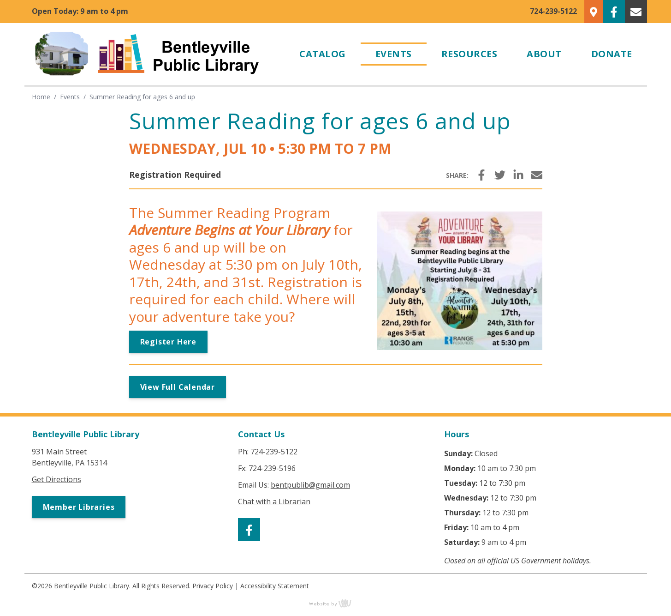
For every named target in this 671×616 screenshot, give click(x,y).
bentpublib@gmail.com (310, 485)
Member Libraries (79, 507)
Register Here (168, 342)
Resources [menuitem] (469, 54)
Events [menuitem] (393, 54)
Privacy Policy (212, 585)
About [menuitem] (544, 54)
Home (41, 96)
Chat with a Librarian (274, 501)
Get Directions (56, 479)
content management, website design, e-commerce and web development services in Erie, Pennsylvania (335, 603)
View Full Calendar (177, 387)
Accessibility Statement (274, 585)
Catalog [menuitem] (322, 54)
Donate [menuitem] (611, 54)
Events (70, 96)
